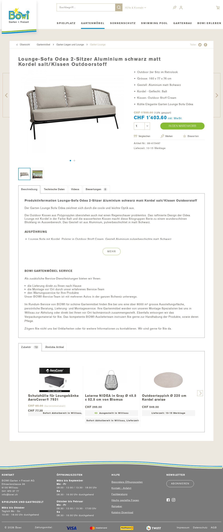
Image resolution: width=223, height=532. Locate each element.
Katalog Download (122, 512)
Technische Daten (54, 189)
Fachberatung (120, 494)
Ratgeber (117, 506)
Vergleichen (142, 136)
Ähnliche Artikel (54, 347)
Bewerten (191, 136)
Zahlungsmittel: (44, 527)
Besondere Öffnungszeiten (127, 482)
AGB (214, 527)
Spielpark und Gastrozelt (23, 502)
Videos (75, 189)
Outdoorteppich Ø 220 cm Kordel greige (164, 397)
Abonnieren (180, 483)
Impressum (183, 527)
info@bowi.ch (10, 494)
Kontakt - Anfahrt (121, 488)
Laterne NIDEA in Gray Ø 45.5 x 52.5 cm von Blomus (110, 397)
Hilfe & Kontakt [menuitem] (134, 7)
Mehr (111, 251)
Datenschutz (200, 527)
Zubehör (30, 347)
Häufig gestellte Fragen (125, 500)
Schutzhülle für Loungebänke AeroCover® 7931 (53, 397)
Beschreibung (29, 189)
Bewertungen (96, 189)
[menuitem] (89, 7)
